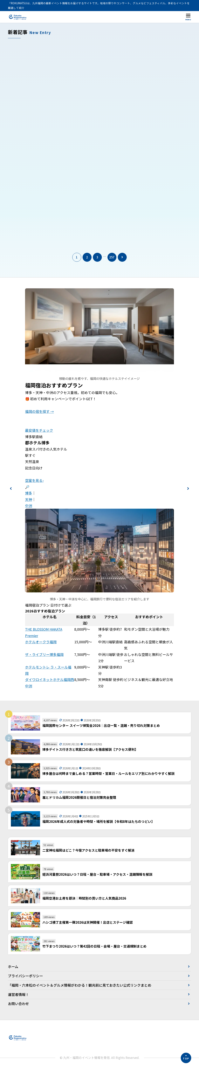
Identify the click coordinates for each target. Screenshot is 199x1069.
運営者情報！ (18, 994)
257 (111, 257)
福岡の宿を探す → (39, 411)
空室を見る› (34, 480)
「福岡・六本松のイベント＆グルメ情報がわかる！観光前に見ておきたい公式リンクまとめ (79, 985)
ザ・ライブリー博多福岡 (44, 654)
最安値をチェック (39, 430)
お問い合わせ (18, 1004)
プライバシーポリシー (25, 976)
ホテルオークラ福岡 (41, 642)
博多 (28, 493)
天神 (28, 499)
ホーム (13, 967)
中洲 (28, 506)
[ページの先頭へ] (186, 1058)
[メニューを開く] (188, 16)
